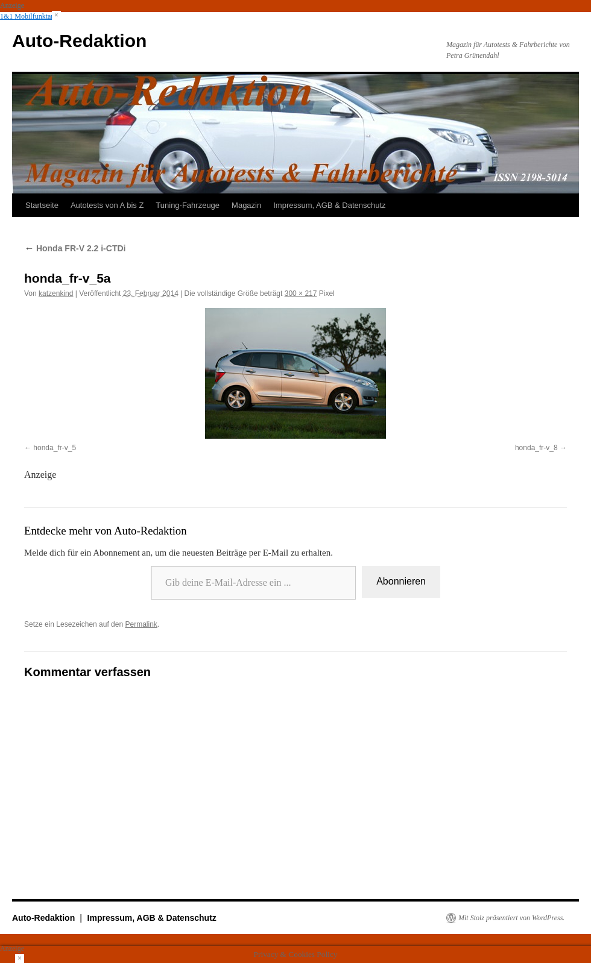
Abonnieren (401, 581)
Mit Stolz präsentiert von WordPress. (511, 918)
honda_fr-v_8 (536, 448)
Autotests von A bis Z (107, 205)
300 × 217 (301, 293)
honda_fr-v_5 (54, 448)
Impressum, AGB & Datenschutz (329, 205)
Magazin (246, 205)
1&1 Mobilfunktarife (30, 16)
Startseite (41, 205)
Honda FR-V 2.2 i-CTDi (74, 248)
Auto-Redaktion (79, 41)
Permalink (141, 624)
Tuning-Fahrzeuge (188, 205)
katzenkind (56, 293)
